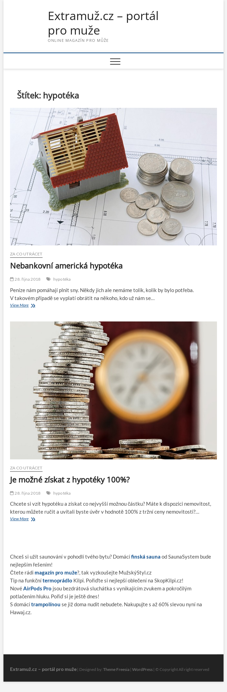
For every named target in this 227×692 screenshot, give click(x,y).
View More (29, 305)
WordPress (142, 669)
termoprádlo (57, 580)
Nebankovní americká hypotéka (66, 265)
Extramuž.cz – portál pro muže (103, 23)
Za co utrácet (26, 253)
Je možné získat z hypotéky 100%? (70, 479)
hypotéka (62, 279)
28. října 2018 (25, 279)
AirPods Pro (37, 588)
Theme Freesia (116, 669)
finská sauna (146, 556)
